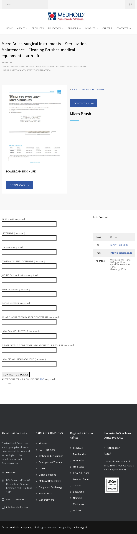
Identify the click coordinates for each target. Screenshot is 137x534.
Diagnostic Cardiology (50, 487)
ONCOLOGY (113, 447)
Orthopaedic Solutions (51, 456)
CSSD (42, 468)
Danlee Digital (79, 527)
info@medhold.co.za (121, 252)
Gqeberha (78, 460)
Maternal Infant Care (50, 481)
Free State (78, 466)
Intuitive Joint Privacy (115, 469)
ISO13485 (11, 472)
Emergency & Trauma (50, 462)
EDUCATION (54, 28)
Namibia (77, 498)
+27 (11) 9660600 (15, 499)
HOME (9, 28)
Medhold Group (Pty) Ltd (23, 527)
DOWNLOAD (17, 185)
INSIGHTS (90, 28)
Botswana (78, 491)
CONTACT (78, 447)
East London (80, 454)
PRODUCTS (38, 28)
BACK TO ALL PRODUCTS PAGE (88, 89)
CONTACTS (122, 28)
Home (5, 62)
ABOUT (21, 28)
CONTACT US (82, 103)
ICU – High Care (47, 449)
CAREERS (107, 28)
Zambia (77, 485)
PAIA (129, 465)
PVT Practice (45, 493)
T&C (42, 379)
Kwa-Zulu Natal (81, 472)
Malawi (77, 510)
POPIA (121, 465)
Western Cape (81, 479)
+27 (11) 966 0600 (119, 244)
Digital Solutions (47, 474)
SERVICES (73, 28)
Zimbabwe (79, 504)
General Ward (46, 499)
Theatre (43, 443)
